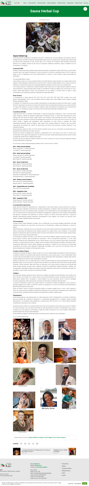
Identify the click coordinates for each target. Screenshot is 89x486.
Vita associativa (61, 437)
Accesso (86, 3)
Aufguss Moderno (33, 437)
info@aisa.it (36, 464)
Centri (63, 473)
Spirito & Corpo (61, 3)
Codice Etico (65, 463)
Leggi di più (70, 483)
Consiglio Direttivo (67, 468)
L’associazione (32, 3)
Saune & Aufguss (51, 3)
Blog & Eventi (78, 3)
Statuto (64, 466)
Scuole (63, 475)
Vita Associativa (41, 3)
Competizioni (70, 3)
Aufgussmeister (66, 470)
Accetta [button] (84, 483)
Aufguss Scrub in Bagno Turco (47, 437)
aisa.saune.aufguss (41, 467)
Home (24, 3)
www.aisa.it (38, 465)
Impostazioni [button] (78, 483)
